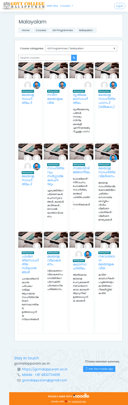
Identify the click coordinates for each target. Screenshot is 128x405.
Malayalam (86, 30)
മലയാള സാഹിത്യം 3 (28, 98)
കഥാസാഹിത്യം (79, 266)
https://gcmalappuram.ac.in (45, 369)
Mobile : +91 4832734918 (41, 375)
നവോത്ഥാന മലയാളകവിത (106, 262)
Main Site (52, 5)
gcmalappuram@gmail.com (44, 380)
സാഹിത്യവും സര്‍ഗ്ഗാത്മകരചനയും (55, 176)
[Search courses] (44, 58)
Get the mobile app (99, 369)
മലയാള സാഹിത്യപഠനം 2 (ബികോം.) (106, 100)
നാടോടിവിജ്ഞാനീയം (81, 170)
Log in (119, 6)
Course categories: (32, 48)
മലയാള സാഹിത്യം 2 (28, 180)
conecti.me (79, 401)
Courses (65, 5)
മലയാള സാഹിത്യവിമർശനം (106, 172)
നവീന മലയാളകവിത (55, 98)
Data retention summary (102, 361)
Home (26, 30)
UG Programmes (62, 30)
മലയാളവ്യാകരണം (54, 260)
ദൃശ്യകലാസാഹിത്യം (80, 98)
